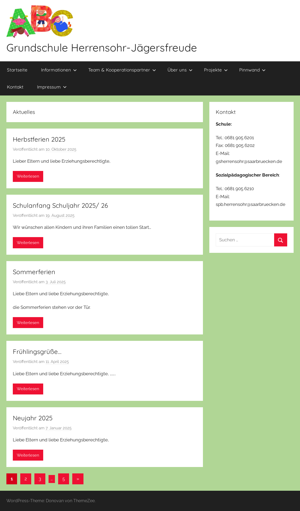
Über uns (180, 70)
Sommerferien (34, 272)
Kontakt (15, 87)
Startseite (17, 70)
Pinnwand (252, 70)
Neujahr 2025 (33, 418)
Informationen (59, 70)
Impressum (52, 87)
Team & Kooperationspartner (122, 70)
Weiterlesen (28, 176)
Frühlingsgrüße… (37, 352)
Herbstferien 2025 (39, 139)
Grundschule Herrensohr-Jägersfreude (101, 47)
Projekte (216, 70)
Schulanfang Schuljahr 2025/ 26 (60, 205)
